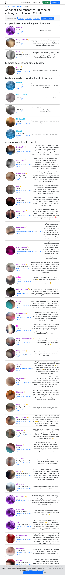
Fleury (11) (19, 268)
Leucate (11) (19, 32)
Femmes (28, 18)
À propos (34, 2)
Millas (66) (19, 293)
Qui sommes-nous (25, 2)
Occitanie (19, 6)
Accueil (7, 6)
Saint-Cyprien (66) (21, 368)
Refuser (19, 573)
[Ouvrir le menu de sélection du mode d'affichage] (40, 2)
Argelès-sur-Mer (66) (22, 463)
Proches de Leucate (47, 18)
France (13, 6)
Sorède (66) (19, 501)
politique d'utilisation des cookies (36, 570)
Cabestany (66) (20, 552)
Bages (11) (19, 305)
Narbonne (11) (20, 281)
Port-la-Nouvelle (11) (22, 343)
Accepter (33, 573)
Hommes (36, 18)
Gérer (46, 573)
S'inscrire (46, 2)
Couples (20, 18)
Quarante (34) (20, 409)
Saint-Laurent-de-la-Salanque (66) (26, 231)
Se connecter (55, 2)
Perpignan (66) (20, 151)
